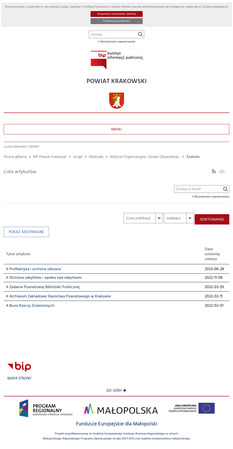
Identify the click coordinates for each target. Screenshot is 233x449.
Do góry (116, 391)
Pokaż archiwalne (24, 233)
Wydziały (96, 157)
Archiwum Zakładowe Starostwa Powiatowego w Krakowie (58, 296)
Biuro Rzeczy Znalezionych (30, 306)
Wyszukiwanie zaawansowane (116, 42)
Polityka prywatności (116, 21)
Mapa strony (19, 378)
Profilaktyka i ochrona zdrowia (33, 269)
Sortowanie (212, 219)
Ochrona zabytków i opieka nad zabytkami (44, 278)
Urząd (77, 157)
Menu (116, 129)
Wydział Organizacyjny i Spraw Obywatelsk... (145, 157)
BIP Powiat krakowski (50, 157)
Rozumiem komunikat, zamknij (116, 14)
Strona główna (15, 157)
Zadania (193, 157)
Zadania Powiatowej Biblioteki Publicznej (43, 287)
